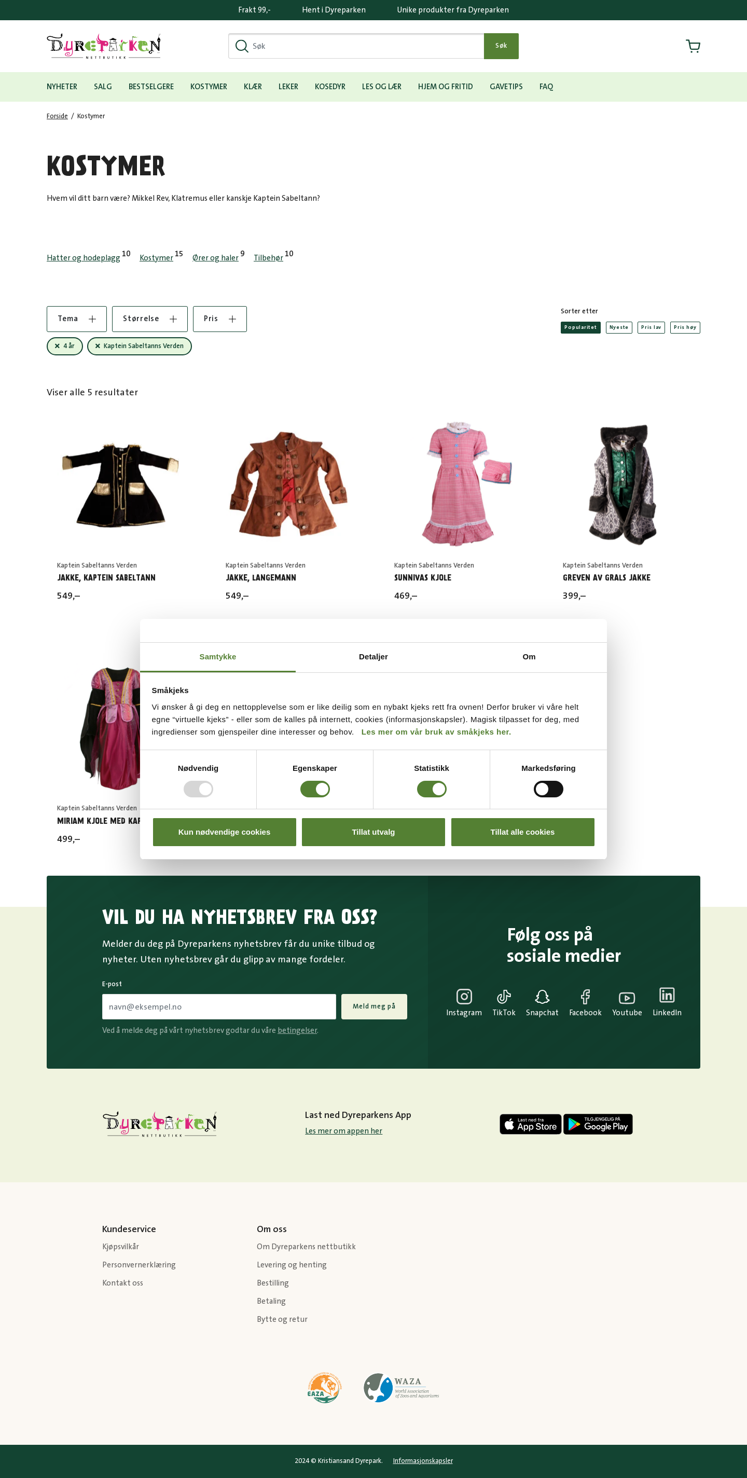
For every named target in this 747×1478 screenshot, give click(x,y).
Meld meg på (374, 1006)
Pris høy (685, 327)
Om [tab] (528, 656)
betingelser (297, 1030)
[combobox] (356, 46)
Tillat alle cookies (523, 831)
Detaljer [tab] (373, 656)
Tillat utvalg (373, 831)
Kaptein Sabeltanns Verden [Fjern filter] (144, 346)
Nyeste (619, 327)
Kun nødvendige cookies (224, 831)
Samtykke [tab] (218, 656)
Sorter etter (579, 311)
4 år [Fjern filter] (69, 346)
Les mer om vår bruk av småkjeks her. (436, 731)
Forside (57, 116)
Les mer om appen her (343, 1131)
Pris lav (651, 327)
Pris (220, 318)
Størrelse (150, 318)
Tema (77, 318)
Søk (501, 45)
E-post (112, 984)
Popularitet (580, 327)
